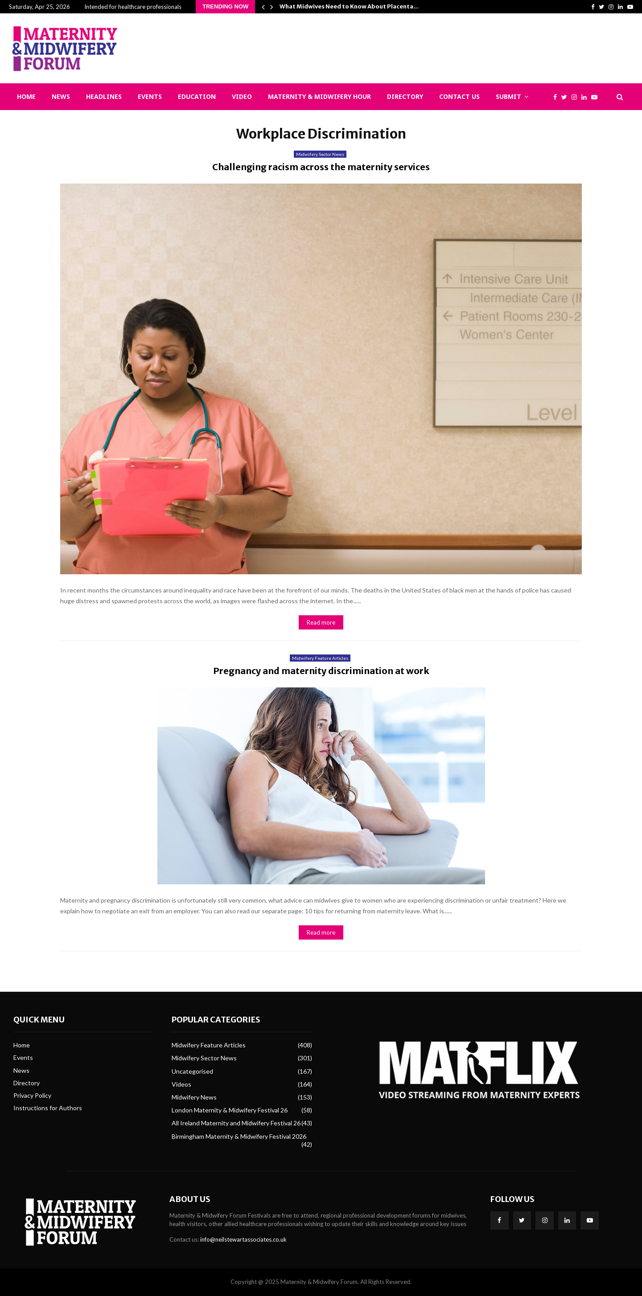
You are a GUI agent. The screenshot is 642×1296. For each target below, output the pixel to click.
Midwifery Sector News (320, 154)
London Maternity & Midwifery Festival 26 (230, 1110)
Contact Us (459, 96)
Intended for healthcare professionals (132, 6)
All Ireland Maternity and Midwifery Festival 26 (236, 1123)
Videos (181, 1084)
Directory (405, 96)
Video (242, 96)
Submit (508, 96)
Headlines (104, 96)
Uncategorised (192, 1071)
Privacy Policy (32, 1095)
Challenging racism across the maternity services (321, 166)
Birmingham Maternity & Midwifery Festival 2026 (239, 1136)
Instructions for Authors (47, 1108)
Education (197, 96)
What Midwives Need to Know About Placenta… (349, 6)
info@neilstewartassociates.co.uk (243, 1239)
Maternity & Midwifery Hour (319, 96)
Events (150, 96)
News (61, 96)
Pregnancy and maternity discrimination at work (321, 670)
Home (26, 96)
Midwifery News (194, 1097)
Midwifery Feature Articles (320, 658)
